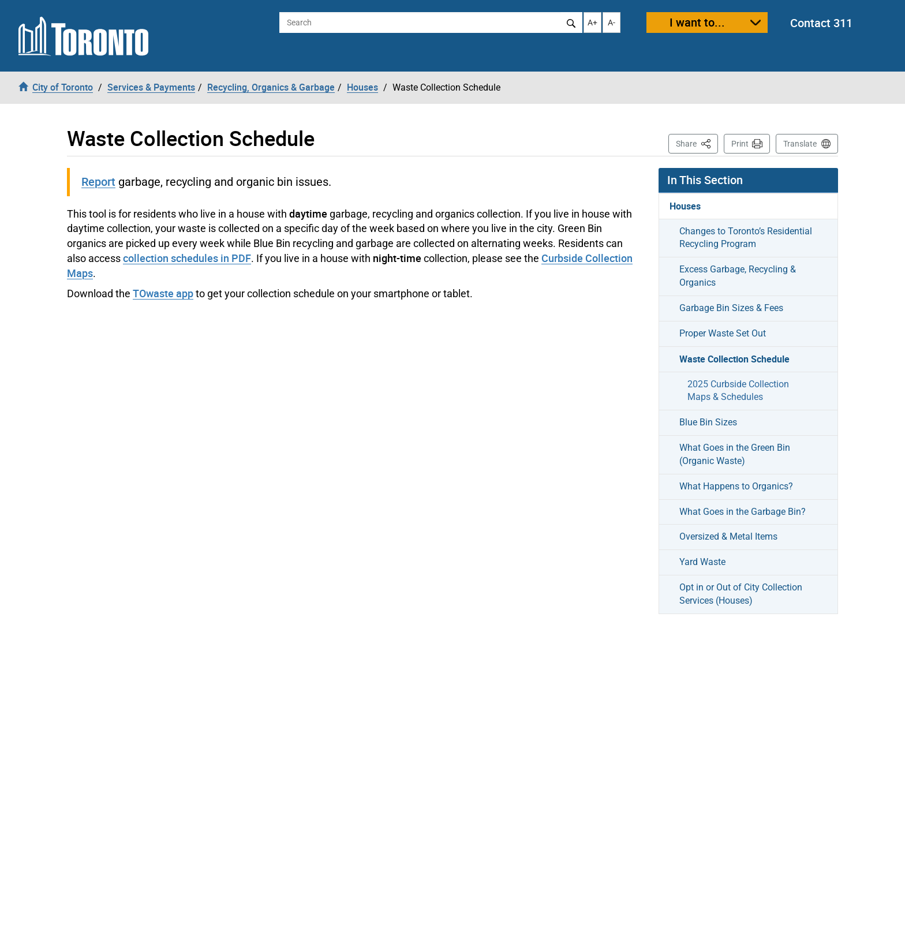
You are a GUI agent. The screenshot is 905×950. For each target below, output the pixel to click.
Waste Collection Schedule (734, 359)
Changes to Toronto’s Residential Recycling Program (745, 238)
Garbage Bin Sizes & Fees (731, 307)
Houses (685, 206)
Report (98, 181)
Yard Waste (702, 561)
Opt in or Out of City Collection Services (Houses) (740, 594)
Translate (800, 143)
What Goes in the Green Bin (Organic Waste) (734, 454)
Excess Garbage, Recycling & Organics (737, 276)
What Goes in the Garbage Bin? (742, 511)
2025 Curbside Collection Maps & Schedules (738, 391)
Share (697, 142)
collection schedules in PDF (187, 258)
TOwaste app (163, 293)
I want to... (697, 22)
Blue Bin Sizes (708, 422)
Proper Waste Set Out (722, 333)
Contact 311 (821, 23)
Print (740, 143)
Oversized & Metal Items (728, 536)
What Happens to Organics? (736, 486)
